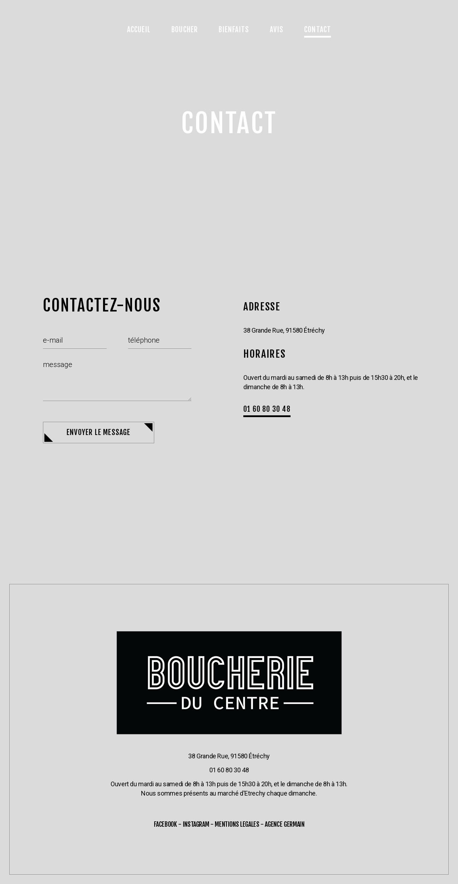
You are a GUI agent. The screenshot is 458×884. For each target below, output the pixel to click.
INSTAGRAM (196, 824)
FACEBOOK (165, 824)
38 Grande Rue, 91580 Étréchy (229, 756)
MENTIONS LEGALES (237, 824)
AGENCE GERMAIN (284, 824)
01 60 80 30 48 (229, 770)
